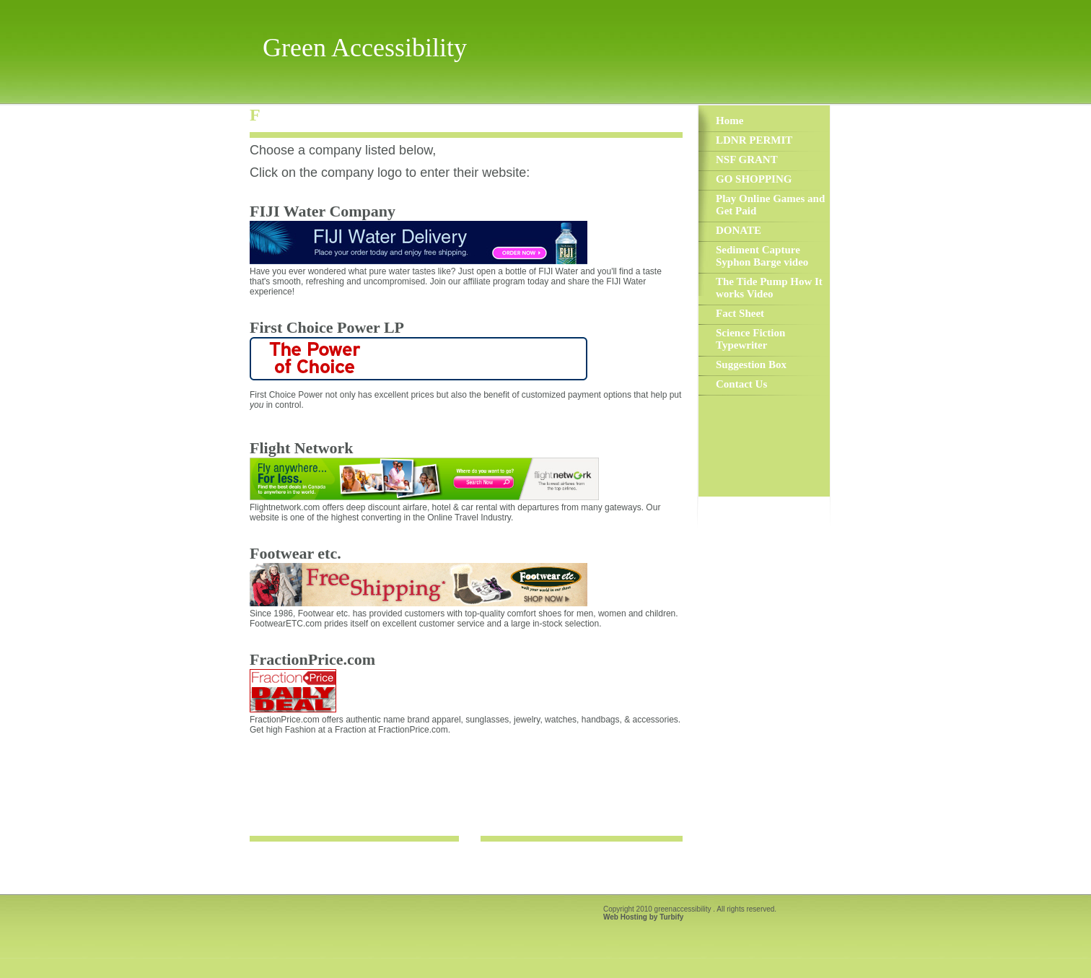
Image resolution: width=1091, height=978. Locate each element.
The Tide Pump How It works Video (769, 288)
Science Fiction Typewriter (750, 339)
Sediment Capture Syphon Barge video (762, 256)
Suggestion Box (751, 364)
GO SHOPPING (754, 179)
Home (729, 120)
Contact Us (741, 384)
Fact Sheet (740, 313)
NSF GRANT (747, 159)
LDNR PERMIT (754, 140)
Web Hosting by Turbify (643, 917)
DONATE (738, 230)
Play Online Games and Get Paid (770, 205)
